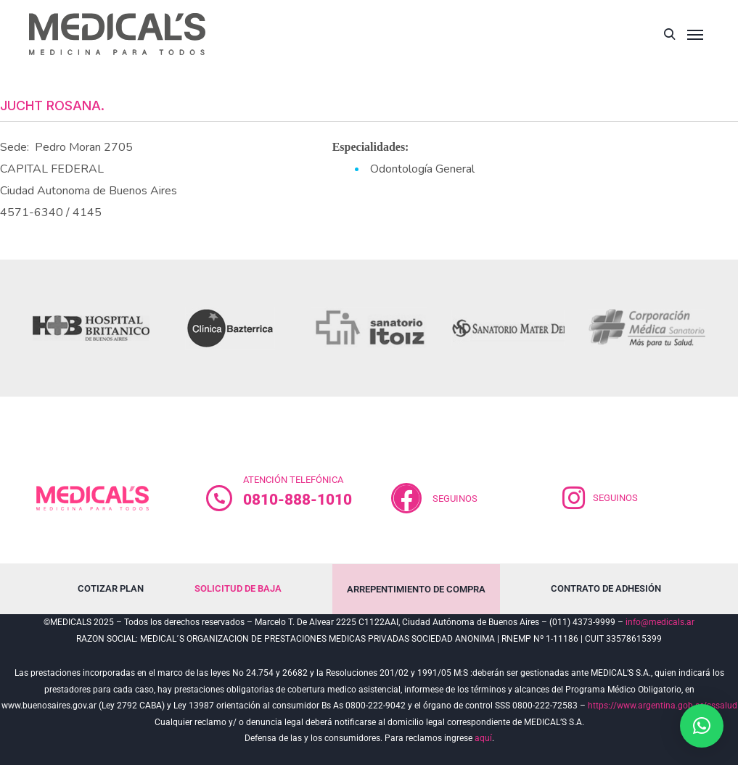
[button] (701, 726)
